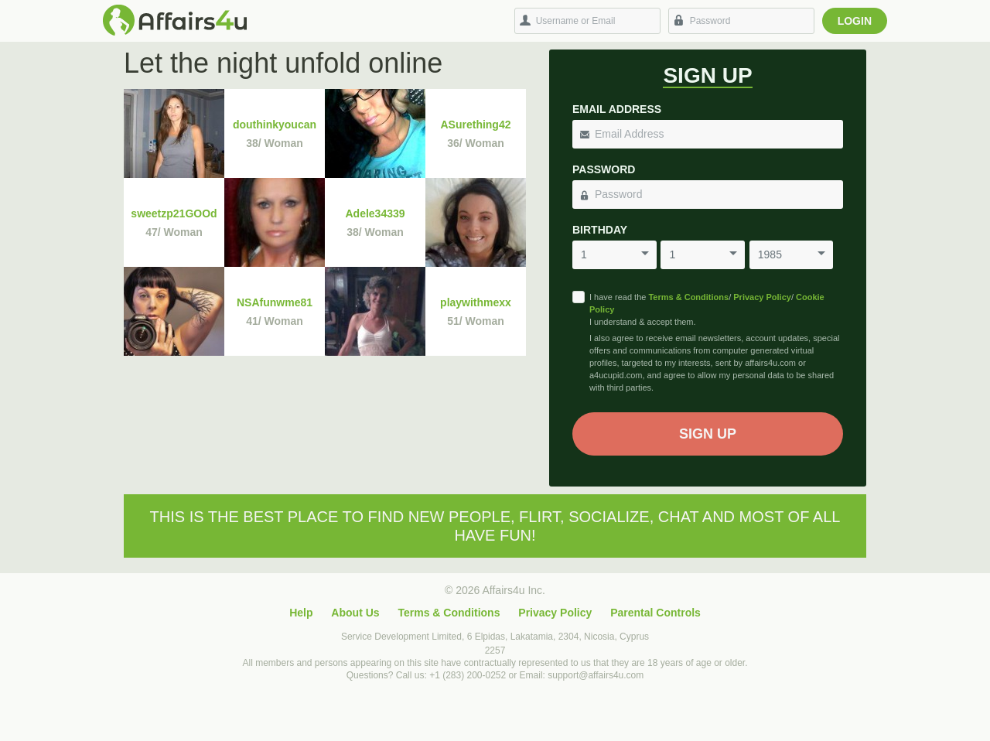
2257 (495, 650)
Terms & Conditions (688, 297)
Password (603, 169)
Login (855, 21)
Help (300, 612)
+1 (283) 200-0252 (467, 675)
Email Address (616, 109)
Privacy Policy (762, 297)
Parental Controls (655, 612)
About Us (355, 612)
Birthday (599, 229)
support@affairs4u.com (596, 675)
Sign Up (707, 434)
